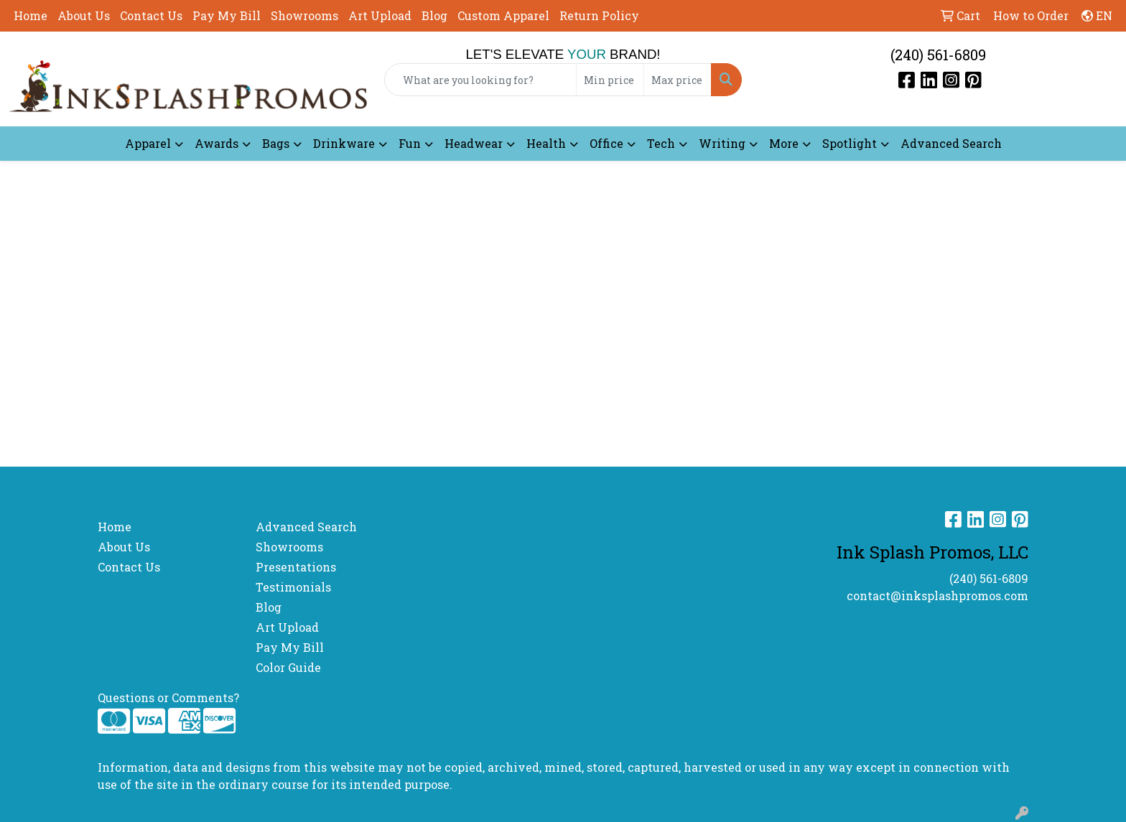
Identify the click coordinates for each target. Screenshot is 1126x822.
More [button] (784, 143)
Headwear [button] (474, 143)
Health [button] (546, 143)
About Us (83, 15)
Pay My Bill (226, 15)
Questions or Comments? (168, 697)
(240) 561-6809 (938, 54)
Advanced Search (951, 143)
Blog (434, 15)
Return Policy (599, 15)
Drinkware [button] (344, 143)
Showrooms (304, 15)
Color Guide (288, 667)
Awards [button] (216, 143)
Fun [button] (410, 143)
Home (30, 15)
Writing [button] (722, 143)
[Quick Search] (480, 79)
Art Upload (379, 15)
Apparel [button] (148, 143)
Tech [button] (661, 143)
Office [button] (606, 143)
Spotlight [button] (849, 143)
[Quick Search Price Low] (610, 79)
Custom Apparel (503, 15)
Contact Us (151, 15)
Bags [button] (275, 143)
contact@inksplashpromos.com (937, 595)
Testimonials (293, 586)
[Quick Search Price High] (677, 79)
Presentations (296, 566)
